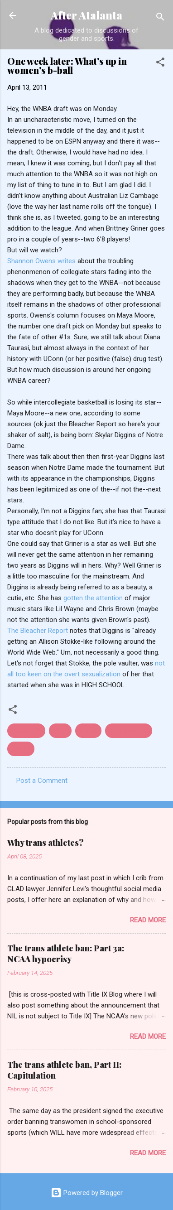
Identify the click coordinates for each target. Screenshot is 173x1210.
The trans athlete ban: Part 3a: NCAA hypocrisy (65, 953)
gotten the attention (94, 598)
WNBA (20, 749)
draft (60, 731)
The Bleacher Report (38, 631)
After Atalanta (86, 15)
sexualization (128, 731)
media (88, 731)
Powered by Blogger (87, 1193)
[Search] (160, 18)
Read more (148, 920)
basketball (26, 731)
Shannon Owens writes (42, 261)
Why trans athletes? (45, 842)
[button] (160, 64)
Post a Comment (41, 780)
